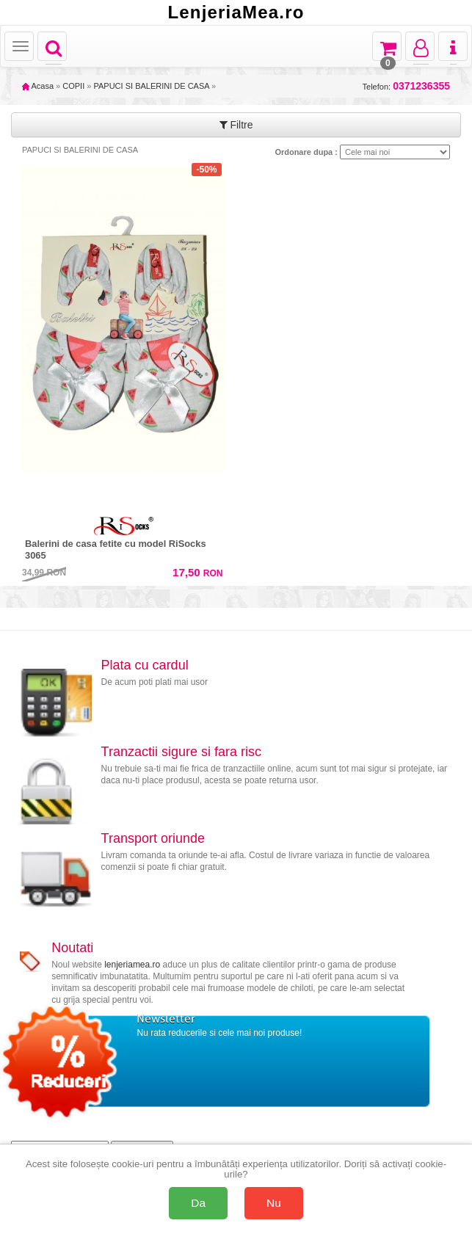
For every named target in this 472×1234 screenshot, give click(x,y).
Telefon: (406, 86)
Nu (273, 1203)
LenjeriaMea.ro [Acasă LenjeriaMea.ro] (235, 12)
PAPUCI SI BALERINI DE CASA (151, 85)
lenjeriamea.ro (132, 964)
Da (198, 1203)
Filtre (236, 125)
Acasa (38, 85)
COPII (73, 85)
